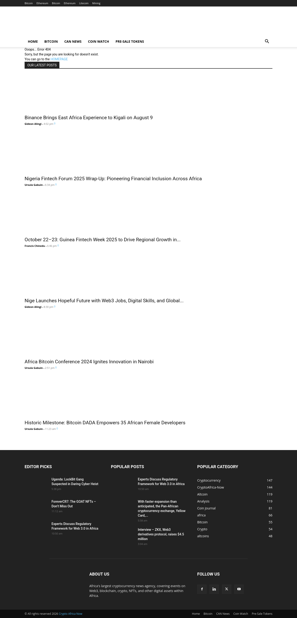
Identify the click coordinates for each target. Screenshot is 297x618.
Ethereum (42, 3)
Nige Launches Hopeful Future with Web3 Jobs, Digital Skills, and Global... (104, 300)
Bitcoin (29, 3)
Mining (96, 3)
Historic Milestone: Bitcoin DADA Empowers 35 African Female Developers (105, 422)
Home (33, 41)
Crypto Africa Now (70, 614)
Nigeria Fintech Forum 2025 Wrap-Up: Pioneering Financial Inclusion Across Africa (113, 178)
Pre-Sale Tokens (130, 41)
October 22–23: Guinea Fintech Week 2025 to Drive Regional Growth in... (103, 239)
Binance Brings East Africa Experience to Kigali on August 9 (89, 117)
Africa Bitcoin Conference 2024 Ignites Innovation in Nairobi (89, 361)
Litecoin (84, 3)
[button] (266, 42)
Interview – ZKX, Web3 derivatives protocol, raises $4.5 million (161, 534)
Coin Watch (98, 41)
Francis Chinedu (35, 246)
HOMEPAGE (59, 59)
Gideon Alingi (33, 124)
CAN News (72, 41)
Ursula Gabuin (34, 185)
